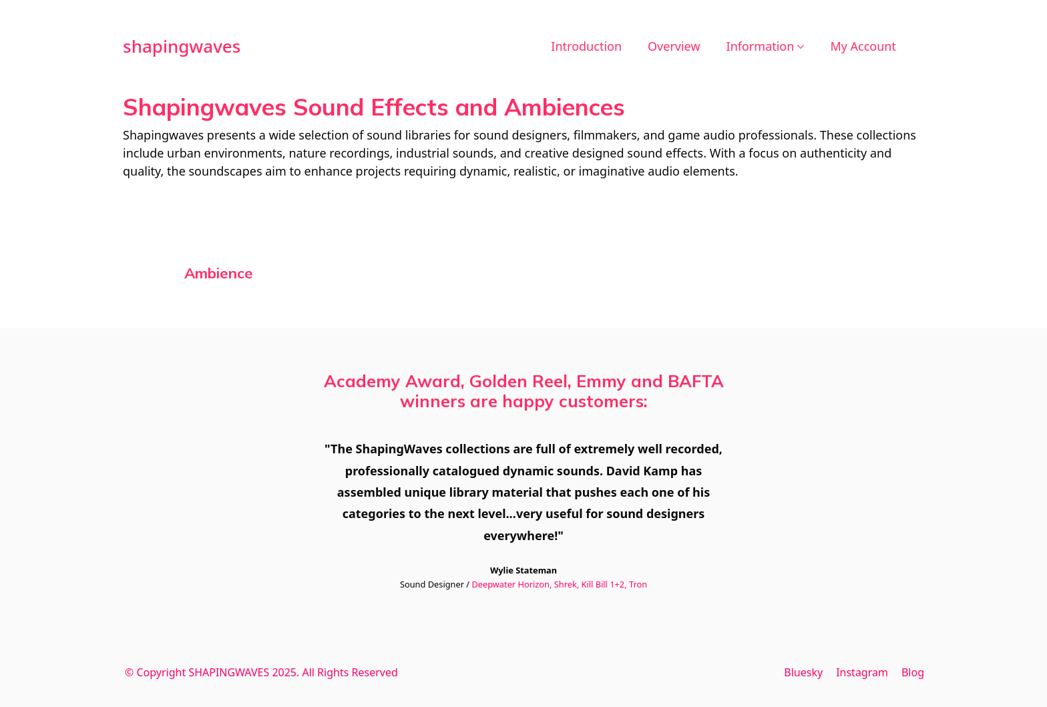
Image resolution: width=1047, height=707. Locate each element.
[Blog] (912, 672)
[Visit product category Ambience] (219, 273)
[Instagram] (862, 672)
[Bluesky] (803, 672)
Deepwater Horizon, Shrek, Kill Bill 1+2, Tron (559, 584)
